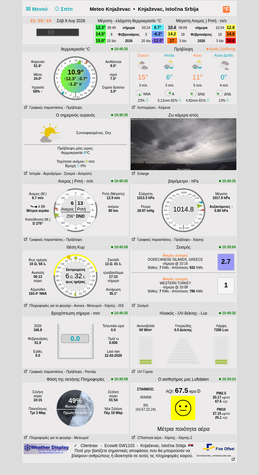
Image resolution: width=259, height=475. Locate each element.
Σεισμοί (139, 306)
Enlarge (140, 174)
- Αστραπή (83, 174)
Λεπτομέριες (143, 107)
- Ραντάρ (89, 372)
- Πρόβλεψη (73, 107)
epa (194, 391)
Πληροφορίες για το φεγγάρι (47, 306)
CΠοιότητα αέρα (146, 438)
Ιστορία (31, 174)
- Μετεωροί (93, 306)
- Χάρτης (197, 240)
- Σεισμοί (68, 174)
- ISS (120, 306)
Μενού (38, 9)
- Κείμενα (163, 107)
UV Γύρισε (142, 372)
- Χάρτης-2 (183, 438)
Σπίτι (62, 9)
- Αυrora (78, 306)
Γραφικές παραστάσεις (43, 107)
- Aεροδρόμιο (51, 174)
